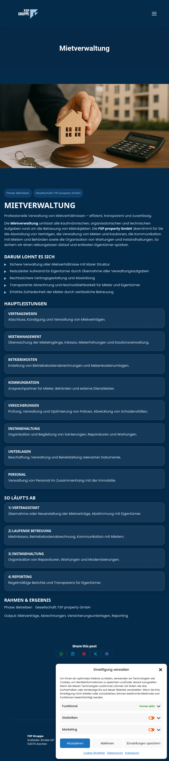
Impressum (132, 753)
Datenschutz (115, 753)
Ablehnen (107, 743)
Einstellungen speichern (143, 743)
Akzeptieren (75, 743)
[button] (160, 670)
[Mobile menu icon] (154, 13)
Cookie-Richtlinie (94, 753)
